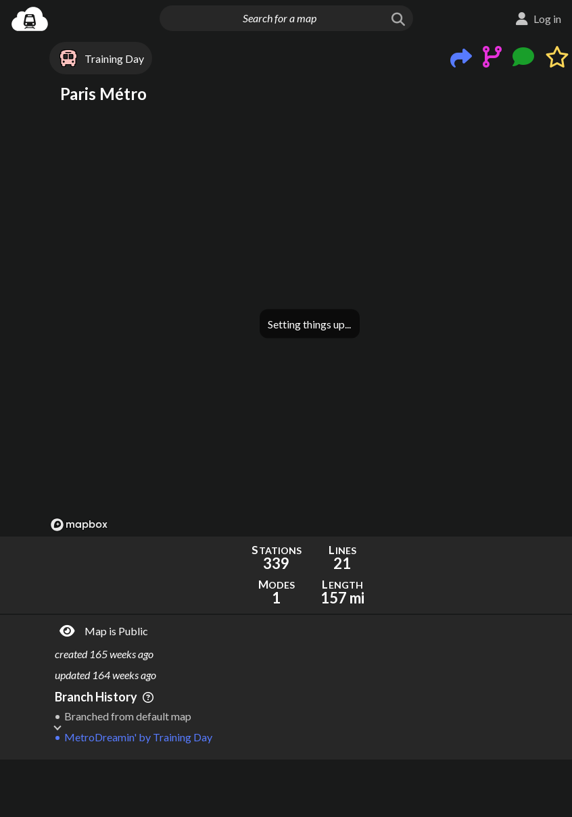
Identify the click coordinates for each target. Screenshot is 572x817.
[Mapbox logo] (79, 525)
